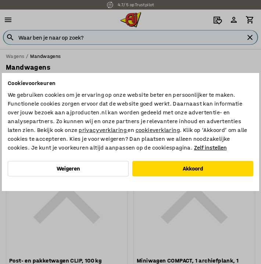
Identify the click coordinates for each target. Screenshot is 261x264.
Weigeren (68, 168)
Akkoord (193, 168)
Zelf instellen (210, 147)
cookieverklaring (158, 129)
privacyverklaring (103, 129)
